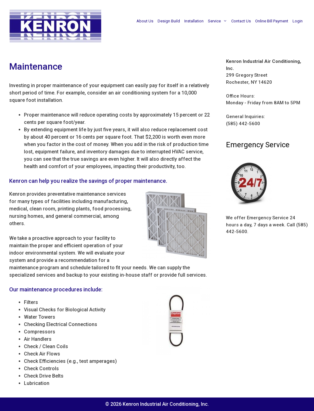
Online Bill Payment (271, 21)
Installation (194, 21)
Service (218, 21)
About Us (144, 21)
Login (298, 21)
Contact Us (241, 21)
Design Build (169, 21)
